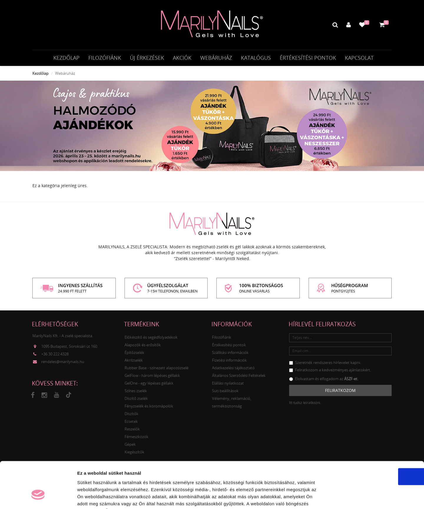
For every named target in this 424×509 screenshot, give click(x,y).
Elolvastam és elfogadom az (323, 380)
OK (375, 439)
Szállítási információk (230, 354)
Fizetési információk (229, 361)
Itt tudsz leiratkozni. (305, 404)
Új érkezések (147, 57)
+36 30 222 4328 (55, 355)
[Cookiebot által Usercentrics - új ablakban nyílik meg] (38, 497)
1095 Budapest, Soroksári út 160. (69, 348)
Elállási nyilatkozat (228, 384)
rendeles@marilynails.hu (62, 363)
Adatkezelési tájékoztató (233, 369)
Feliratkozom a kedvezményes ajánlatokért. (330, 371)
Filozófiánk (104, 57)
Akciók (182, 57)
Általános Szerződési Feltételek (239, 377)
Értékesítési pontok (308, 57)
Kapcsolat (359, 57)
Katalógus (256, 57)
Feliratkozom (340, 392)
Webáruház (216, 57)
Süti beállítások (225, 392)
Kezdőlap (66, 57)
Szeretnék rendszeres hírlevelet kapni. (325, 364)
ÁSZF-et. (351, 380)
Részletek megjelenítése (334, 497)
